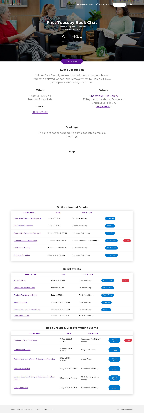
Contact (45, 409)
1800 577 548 (40, 112)
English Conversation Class (24, 288)
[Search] (117, 5)
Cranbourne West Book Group (25, 241)
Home (13, 409)
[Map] (72, 177)
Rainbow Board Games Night (25, 295)
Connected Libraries (125, 409)
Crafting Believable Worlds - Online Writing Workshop (34, 359)
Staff (53, 409)
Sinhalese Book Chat (22, 255)
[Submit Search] (124, 5)
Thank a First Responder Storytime (27, 218)
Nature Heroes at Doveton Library (27, 310)
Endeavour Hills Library (104, 95)
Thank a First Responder (23, 226)
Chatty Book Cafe (21, 388)
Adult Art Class (19, 280)
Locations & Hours (24, 409)
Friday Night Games (21, 316)
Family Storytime (20, 302)
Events (13, 4)
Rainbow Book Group (22, 248)
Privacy (37, 409)
